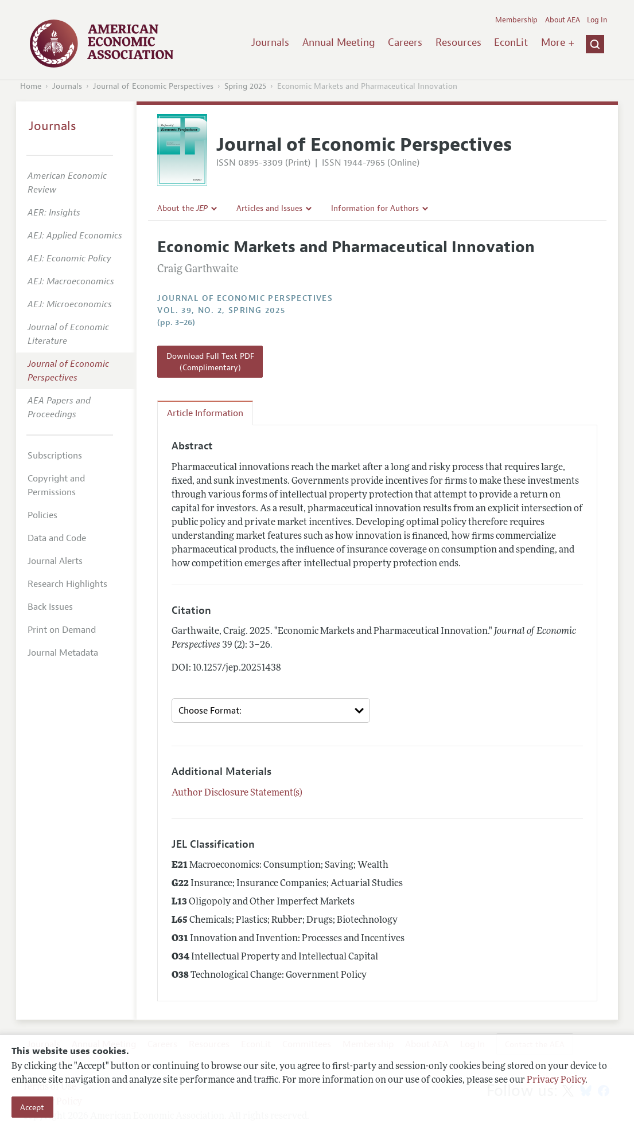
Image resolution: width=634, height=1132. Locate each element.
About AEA (562, 20)
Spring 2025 (245, 86)
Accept (32, 1107)
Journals (270, 42)
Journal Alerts (55, 561)
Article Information (205, 413)
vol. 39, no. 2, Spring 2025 (221, 310)
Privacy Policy (556, 1080)
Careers (405, 42)
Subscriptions (55, 455)
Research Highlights (67, 584)
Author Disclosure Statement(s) (237, 793)
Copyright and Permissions (56, 485)
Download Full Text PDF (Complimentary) (210, 362)
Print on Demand (62, 630)
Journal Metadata (63, 653)
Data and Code (57, 538)
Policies (42, 515)
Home (30, 86)
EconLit (511, 42)
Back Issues (50, 607)
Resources (458, 42)
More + (557, 42)
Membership (516, 20)
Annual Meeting (338, 42)
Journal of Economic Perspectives (153, 86)
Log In (597, 20)
